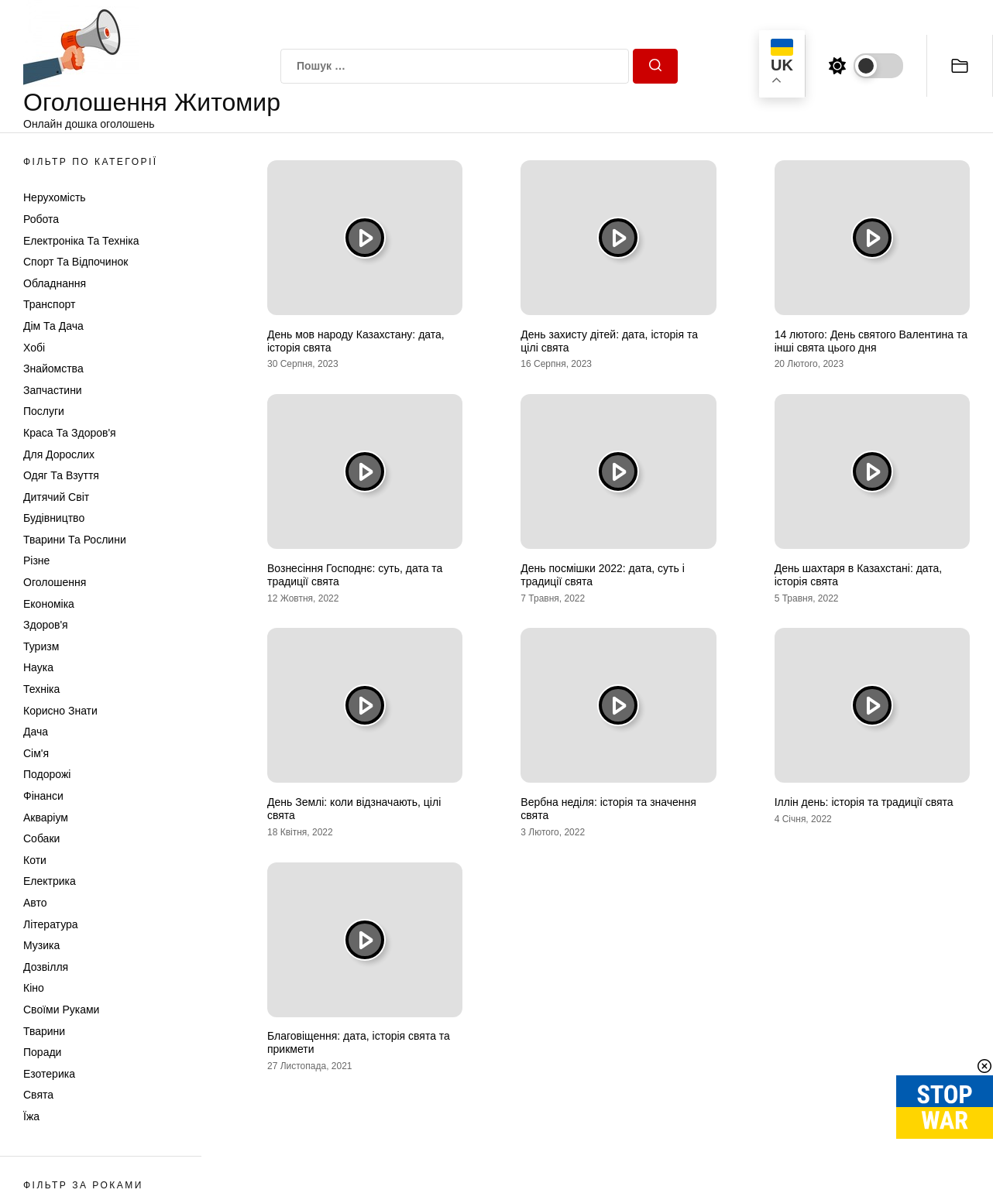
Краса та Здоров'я (69, 433)
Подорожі (46, 774)
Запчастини (52, 390)
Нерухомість (54, 197)
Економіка (48, 604)
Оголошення (54, 582)
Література (50, 924)
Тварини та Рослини (74, 539)
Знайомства (53, 368)
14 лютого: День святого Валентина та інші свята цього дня (871, 341)
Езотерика (49, 1074)
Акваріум (45, 817)
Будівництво (53, 518)
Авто (35, 902)
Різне (36, 560)
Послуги (43, 411)
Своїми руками (61, 1009)
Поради (42, 1052)
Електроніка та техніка (81, 241)
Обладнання (54, 283)
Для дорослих (58, 454)
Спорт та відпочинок (75, 261)
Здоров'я (45, 625)
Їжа (31, 1116)
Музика (41, 945)
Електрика (49, 881)
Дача (35, 731)
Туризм (41, 646)
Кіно (33, 988)
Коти (34, 860)
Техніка (41, 689)
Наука (38, 667)
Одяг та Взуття (61, 475)
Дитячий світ (56, 497)
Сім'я (36, 753)
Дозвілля (45, 967)
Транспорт (49, 304)
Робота (41, 219)
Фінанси (43, 796)
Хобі (34, 347)
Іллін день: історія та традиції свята (864, 802)
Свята (38, 1094)
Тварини (44, 1031)
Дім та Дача (53, 326)
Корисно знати (60, 710)
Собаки (41, 838)
